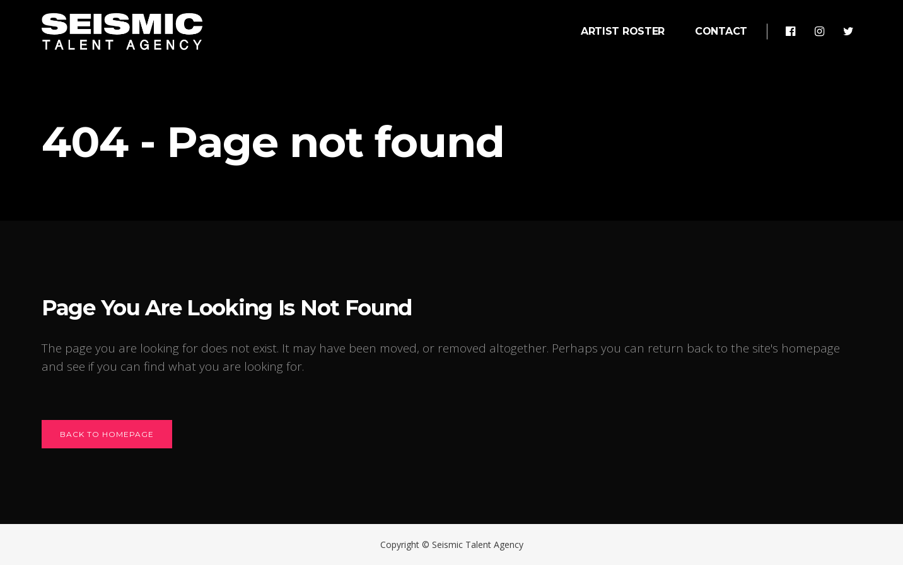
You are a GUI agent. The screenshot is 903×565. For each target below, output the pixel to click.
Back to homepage (107, 434)
